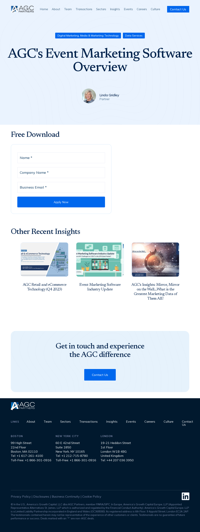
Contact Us (178, 9)
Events (128, 9)
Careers (142, 9)
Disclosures (41, 496)
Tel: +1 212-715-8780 (72, 456)
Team (68, 9)
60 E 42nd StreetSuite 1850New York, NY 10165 (70, 447)
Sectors (101, 9)
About (56, 9)
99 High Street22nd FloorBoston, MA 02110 (24, 447)
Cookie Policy (91, 496)
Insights (115, 9)
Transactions (84, 9)
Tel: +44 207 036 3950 (117, 460)
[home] (22, 9)
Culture (155, 9)
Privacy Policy (21, 496)
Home (44, 9)
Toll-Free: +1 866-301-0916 (31, 460)
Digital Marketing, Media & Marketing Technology (88, 35)
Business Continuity (66, 496)
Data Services (133, 35)
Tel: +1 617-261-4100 (27, 456)
